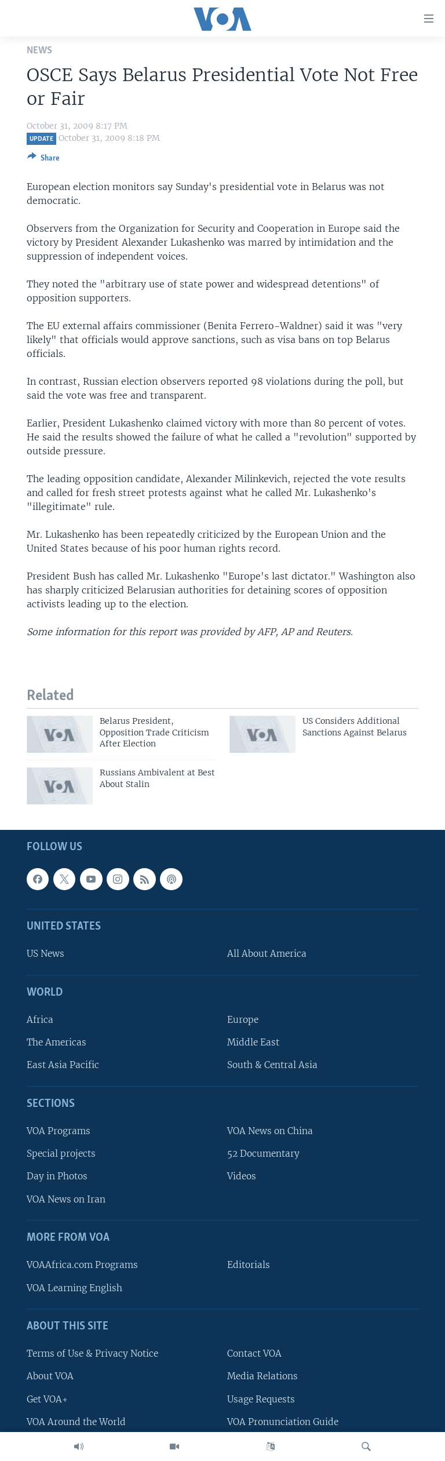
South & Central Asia (272, 1065)
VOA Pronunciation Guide (282, 1421)
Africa (40, 1020)
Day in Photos (57, 1176)
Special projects (61, 1154)
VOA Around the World (76, 1421)
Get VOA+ (47, 1399)
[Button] (43, 160)
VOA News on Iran (66, 1199)
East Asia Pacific (63, 1065)
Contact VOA (254, 1354)
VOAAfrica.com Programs (82, 1265)
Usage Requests (261, 1399)
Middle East (253, 1042)
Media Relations (262, 1376)
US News (45, 954)
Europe (242, 1020)
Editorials (248, 1265)
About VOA (50, 1376)
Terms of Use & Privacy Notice (92, 1354)
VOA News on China (270, 1131)
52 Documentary (263, 1154)
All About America (267, 954)
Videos (241, 1176)
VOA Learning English (74, 1288)
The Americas (56, 1042)
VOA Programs (58, 1131)
